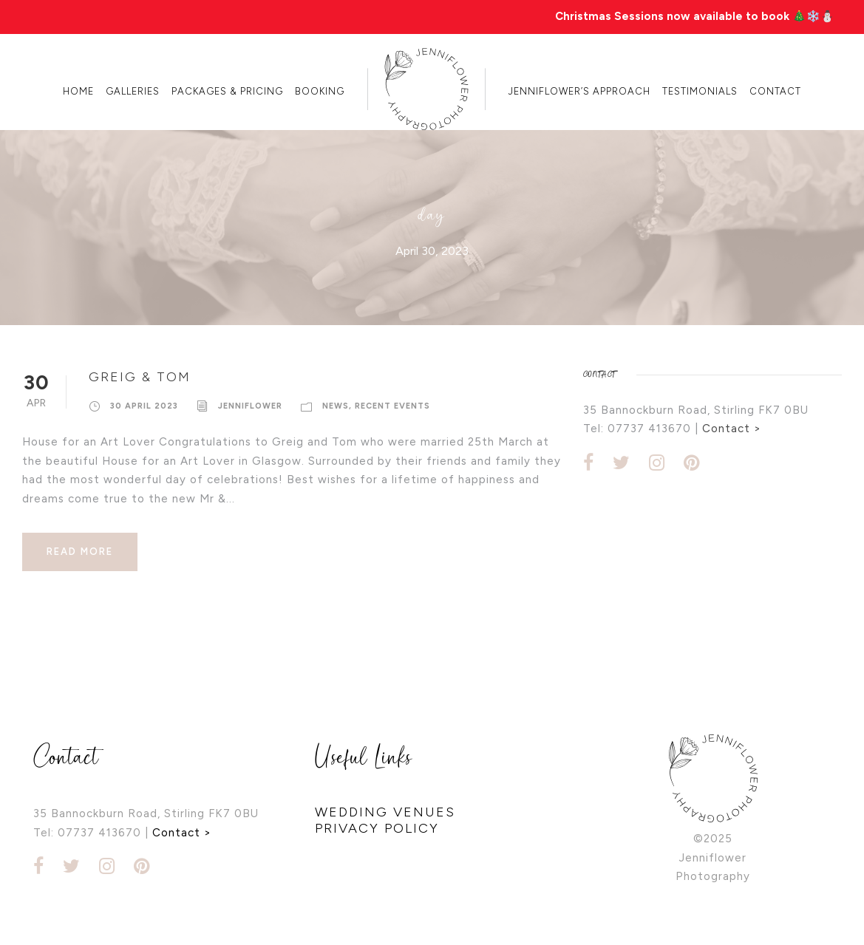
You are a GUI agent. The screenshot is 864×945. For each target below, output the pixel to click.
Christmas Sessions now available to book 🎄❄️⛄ (694, 16)
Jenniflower (250, 406)
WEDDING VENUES (385, 812)
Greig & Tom (140, 377)
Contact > (731, 428)
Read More (80, 551)
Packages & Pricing (227, 91)
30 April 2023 (144, 406)
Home (78, 91)
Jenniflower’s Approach (579, 91)
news (335, 406)
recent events (392, 406)
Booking (319, 91)
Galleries (133, 91)
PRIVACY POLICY (377, 828)
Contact (775, 91)
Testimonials (700, 91)
